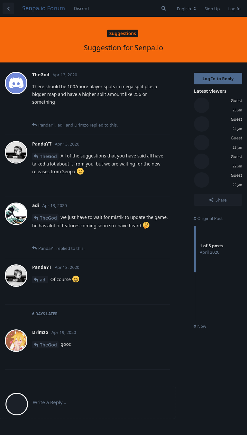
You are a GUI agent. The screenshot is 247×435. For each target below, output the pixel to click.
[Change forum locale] (186, 8)
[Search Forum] (163, 8)
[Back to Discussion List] (8, 8)
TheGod (48, 156)
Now (200, 326)
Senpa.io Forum (43, 8)
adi (43, 280)
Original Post (208, 218)
